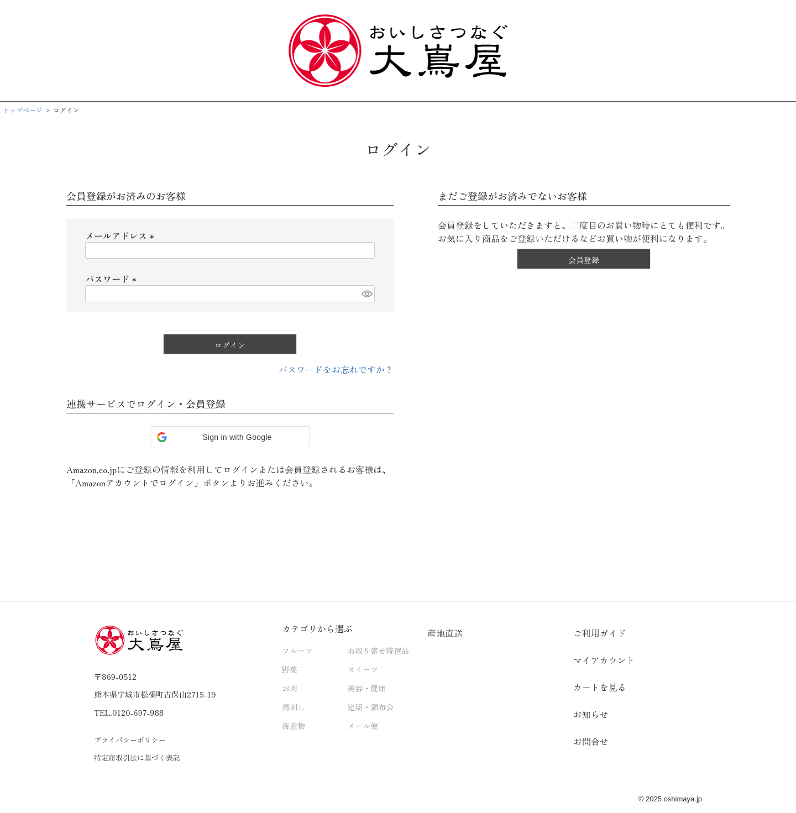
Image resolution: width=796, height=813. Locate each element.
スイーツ (362, 669)
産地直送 (445, 632)
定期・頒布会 (370, 706)
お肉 (289, 688)
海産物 (293, 725)
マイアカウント (604, 660)
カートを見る (599, 687)
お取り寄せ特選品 (378, 650)
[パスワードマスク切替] (366, 294)
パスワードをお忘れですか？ (336, 369)
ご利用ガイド (599, 632)
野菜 (289, 669)
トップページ (23, 109)
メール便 (362, 725)
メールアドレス (121, 235)
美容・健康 (366, 688)
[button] (230, 437)
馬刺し (293, 706)
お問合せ (591, 741)
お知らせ (591, 714)
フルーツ (297, 650)
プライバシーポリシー (130, 740)
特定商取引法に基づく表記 (137, 757)
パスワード (112, 278)
